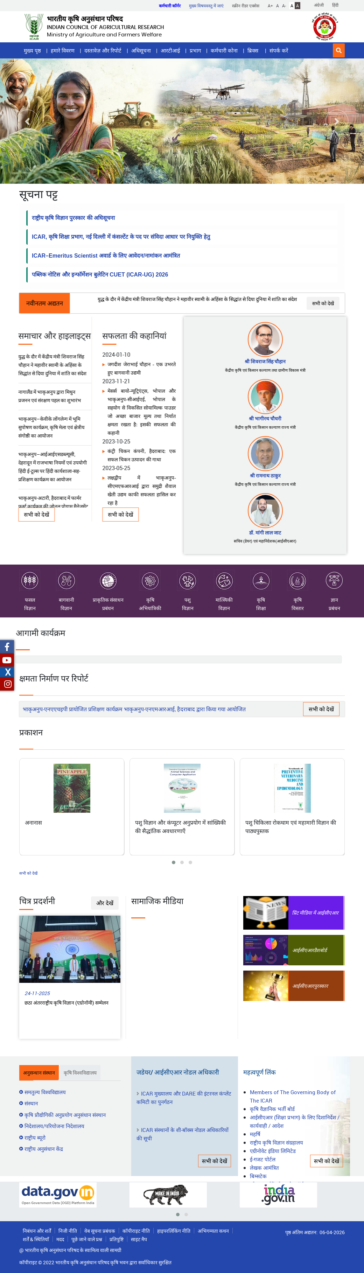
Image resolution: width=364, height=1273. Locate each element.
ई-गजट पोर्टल (262, 1159)
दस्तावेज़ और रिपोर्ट (102, 50)
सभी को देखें (323, 303)
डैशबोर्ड (320, 950)
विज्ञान (30, 608)
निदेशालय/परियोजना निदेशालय (54, 1125)
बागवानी (66, 586)
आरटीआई (170, 50)
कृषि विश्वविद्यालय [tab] (80, 1072)
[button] (339, 50)
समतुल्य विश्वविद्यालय (45, 1092)
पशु (187, 586)
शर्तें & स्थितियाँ (36, 1239)
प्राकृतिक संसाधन (108, 586)
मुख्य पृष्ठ (32, 50)
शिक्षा (261, 608)
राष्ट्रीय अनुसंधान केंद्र (43, 1148)
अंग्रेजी (319, 5)
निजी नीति (67, 1230)
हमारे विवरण (63, 50)
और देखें (104, 903)
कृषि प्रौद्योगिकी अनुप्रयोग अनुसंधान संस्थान (65, 1114)
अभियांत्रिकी (150, 608)
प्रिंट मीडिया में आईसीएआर (315, 912)
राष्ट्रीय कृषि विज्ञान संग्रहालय (276, 1142)
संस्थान (31, 1103)
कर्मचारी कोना (224, 50)
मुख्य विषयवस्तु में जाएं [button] (206, 6)
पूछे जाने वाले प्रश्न (86, 1239)
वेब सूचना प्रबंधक (99, 1230)
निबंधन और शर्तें (37, 1230)
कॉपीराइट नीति (136, 1230)
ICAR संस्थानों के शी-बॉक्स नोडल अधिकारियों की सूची (182, 1134)
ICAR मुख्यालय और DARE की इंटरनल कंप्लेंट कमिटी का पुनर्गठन (183, 1097)
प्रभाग (195, 50)
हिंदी (335, 5)
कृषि (150, 586)
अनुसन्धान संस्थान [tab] (39, 1072)
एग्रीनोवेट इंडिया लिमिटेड (273, 1150)
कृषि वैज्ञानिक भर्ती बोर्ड (272, 1108)
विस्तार (298, 608)
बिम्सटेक (258, 1176)
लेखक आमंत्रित (264, 1167)
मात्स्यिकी (224, 586)
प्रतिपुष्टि (117, 1239)
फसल (29, 586)
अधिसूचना (141, 50)
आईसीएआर (303, 950)
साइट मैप (139, 1239)
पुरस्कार (321, 985)
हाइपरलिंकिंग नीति (173, 1230)
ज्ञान (334, 586)
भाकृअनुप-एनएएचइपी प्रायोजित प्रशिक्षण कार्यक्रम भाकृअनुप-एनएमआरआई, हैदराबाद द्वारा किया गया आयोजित (134, 709)
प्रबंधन (108, 608)
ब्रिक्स (253, 50)
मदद (60, 1239)
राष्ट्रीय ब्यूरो (35, 1137)
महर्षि (255, 1134)
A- (284, 6)
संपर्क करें (279, 50)
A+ (270, 6)
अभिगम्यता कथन (213, 1230)
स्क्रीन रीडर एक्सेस (245, 6)
